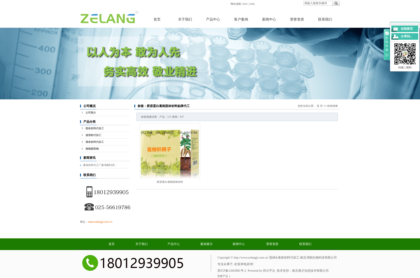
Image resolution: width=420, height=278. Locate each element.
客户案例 (241, 19)
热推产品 (222, 276)
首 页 (320, 105)
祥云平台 (269, 270)
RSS (245, 3)
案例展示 (206, 244)
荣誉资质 (297, 19)
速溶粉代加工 (93, 135)
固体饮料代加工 (95, 128)
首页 (157, 19)
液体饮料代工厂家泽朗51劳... (100, 165)
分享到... (406, 36)
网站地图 (236, 3)
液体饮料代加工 (95, 141)
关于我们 (185, 19)
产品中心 (213, 19)
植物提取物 (92, 148)
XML (252, 3)
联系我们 (325, 19)
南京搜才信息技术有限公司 (310, 270)
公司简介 (91, 112)
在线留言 (407, 28)
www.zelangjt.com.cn (100, 221)
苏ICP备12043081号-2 (231, 270)
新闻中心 (269, 19)
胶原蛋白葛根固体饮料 (170, 181)
